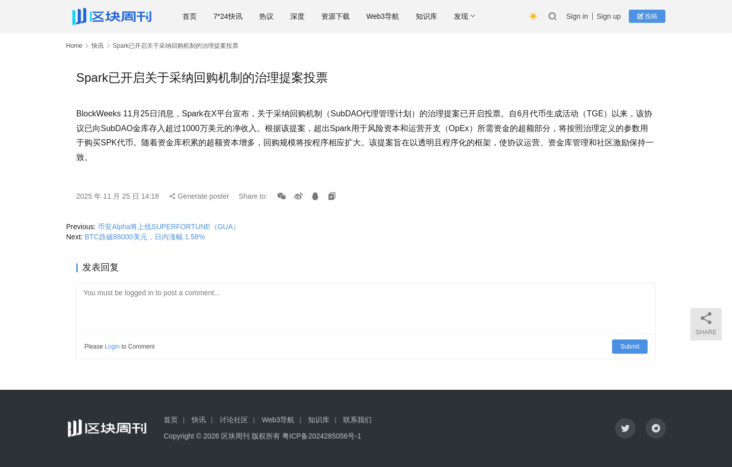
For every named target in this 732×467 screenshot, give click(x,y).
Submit (630, 346)
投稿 (648, 16)
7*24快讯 (231, 16)
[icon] (625, 428)
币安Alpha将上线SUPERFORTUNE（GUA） (169, 227)
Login (112, 346)
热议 (269, 16)
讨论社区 (234, 420)
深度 (300, 16)
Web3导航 (385, 16)
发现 (464, 16)
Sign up (609, 16)
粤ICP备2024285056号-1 (321, 436)
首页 (193, 16)
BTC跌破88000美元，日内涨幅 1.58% (145, 237)
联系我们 (357, 420)
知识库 (429, 16)
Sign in (578, 16)
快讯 (98, 45)
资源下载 (338, 16)
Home (74, 45)
